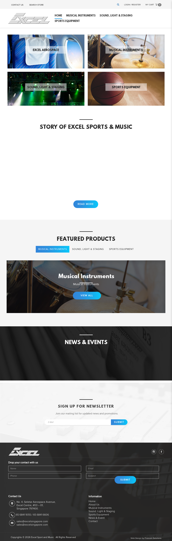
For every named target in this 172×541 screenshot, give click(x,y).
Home (92, 505)
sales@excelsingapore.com (32, 525)
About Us (94, 508)
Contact (93, 525)
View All (87, 300)
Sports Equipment (126, 87)
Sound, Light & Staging (46, 87)
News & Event (97, 522)
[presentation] (23, 488)
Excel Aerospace (46, 50)
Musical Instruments (126, 50)
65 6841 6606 (41, 519)
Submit (119, 426)
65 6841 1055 (23, 519)
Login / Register (132, 4)
